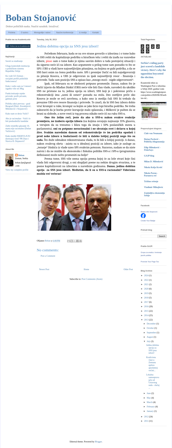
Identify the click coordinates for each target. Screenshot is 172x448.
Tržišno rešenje (151, 181)
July (149, 341)
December (151, 324)
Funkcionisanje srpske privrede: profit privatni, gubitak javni (16, 96)
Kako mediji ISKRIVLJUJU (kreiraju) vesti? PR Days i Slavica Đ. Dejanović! (17, 139)
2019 (146, 293)
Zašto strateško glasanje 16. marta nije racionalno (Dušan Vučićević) (18, 128)
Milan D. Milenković (153, 161)
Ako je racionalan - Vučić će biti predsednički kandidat (17, 119)
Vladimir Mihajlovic (153, 187)
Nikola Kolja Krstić (153, 167)
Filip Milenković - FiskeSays (152, 148)
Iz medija (83, 32)
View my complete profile (16, 170)
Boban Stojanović (40, 18)
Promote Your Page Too (150, 262)
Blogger (98, 441)
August (150, 337)
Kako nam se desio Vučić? (17, 114)
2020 (146, 289)
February (151, 406)
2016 (146, 306)
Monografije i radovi (42, 32)
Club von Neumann (153, 133)
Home (86, 269)
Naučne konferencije (64, 32)
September (152, 332)
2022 (146, 280)
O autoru (24, 32)
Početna (11, 32)
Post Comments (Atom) (92, 279)
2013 (146, 320)
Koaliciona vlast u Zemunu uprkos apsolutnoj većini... (152, 364)
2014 (146, 315)
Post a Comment (48, 256)
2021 (146, 284)
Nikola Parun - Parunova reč (151, 174)
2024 (146, 275)
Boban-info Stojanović (149, 212)
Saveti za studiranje (14, 61)
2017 (146, 302)
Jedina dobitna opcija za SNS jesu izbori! (152, 349)
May (149, 398)
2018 (146, 298)
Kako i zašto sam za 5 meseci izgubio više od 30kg (18, 87)
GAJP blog (149, 156)
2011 (146, 421)
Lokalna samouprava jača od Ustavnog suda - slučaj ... (152, 381)
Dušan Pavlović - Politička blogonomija (154, 140)
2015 (146, 311)
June (149, 393)
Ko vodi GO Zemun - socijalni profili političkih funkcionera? (16, 78)
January (150, 411)
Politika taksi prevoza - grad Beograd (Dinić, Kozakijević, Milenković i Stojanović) (18, 106)
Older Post (128, 269)
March (150, 402)
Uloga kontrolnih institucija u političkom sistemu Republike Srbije (17, 68)
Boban (21, 155)
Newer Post (44, 269)
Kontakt (95, 32)
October (150, 328)
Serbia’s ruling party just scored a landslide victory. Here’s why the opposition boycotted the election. (153, 70)
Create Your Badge (148, 221)
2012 (146, 416)
